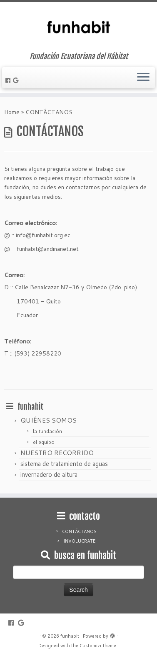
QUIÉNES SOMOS (48, 420)
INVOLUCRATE (79, 541)
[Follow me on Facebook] (9, 80)
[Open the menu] (143, 78)
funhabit (69, 636)
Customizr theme (98, 645)
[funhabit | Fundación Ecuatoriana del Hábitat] (78, 27)
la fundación (47, 431)
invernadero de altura (48, 474)
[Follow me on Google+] (17, 80)
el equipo (44, 442)
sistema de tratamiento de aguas (64, 463)
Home (12, 112)
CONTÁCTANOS (79, 531)
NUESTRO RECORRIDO (57, 452)
